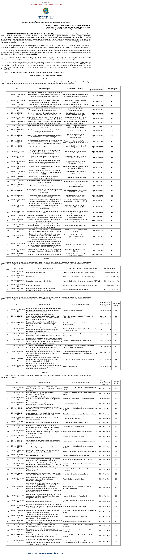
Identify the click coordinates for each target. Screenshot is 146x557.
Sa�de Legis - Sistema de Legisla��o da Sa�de (46, 553)
